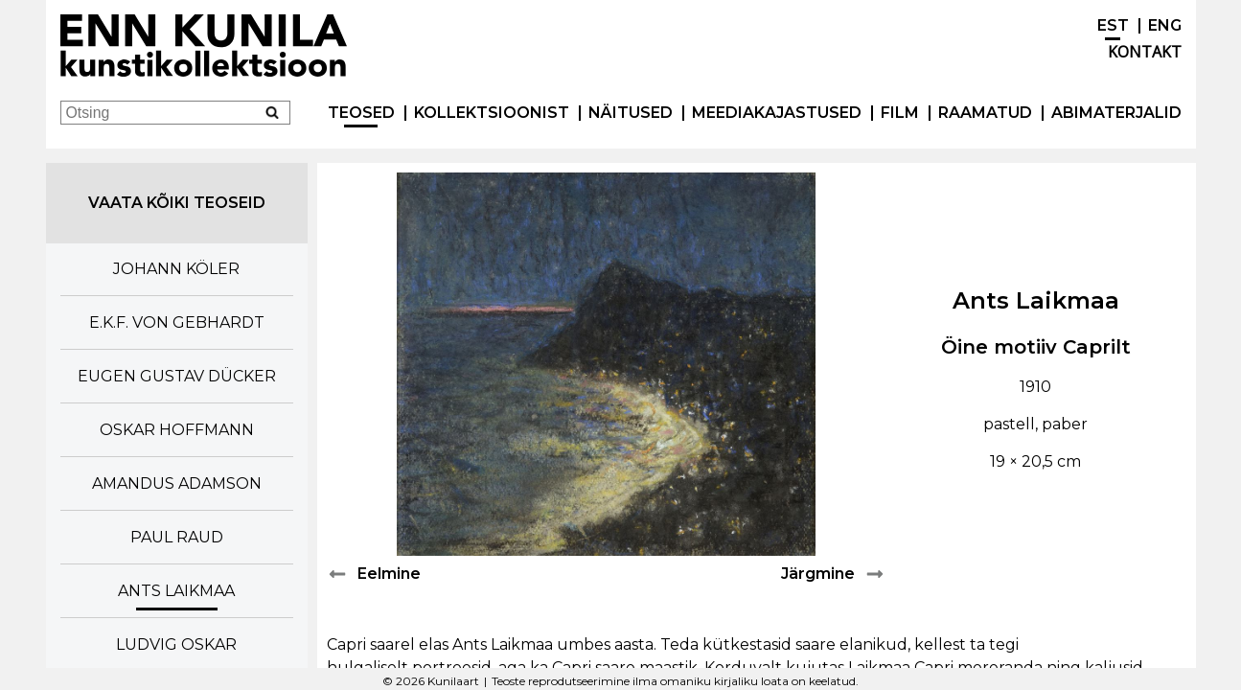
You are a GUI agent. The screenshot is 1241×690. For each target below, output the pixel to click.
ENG (1165, 25)
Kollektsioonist (491, 113)
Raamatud (985, 113)
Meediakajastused (777, 113)
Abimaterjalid (1116, 113)
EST (1113, 25)
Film (900, 113)
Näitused (630, 113)
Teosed (361, 113)
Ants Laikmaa (1036, 300)
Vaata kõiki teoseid (176, 203)
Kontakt (1145, 51)
